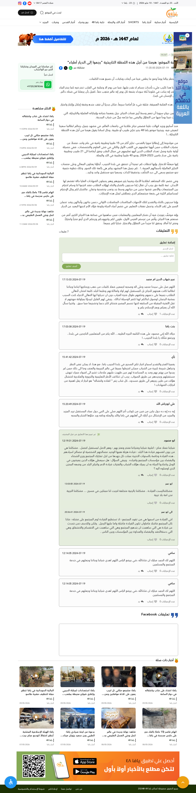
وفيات (55, 22)
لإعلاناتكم (52, 789)
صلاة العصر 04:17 (44, 3)
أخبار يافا (146, 22)
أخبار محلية (160, 22)
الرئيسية (173, 22)
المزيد (44, 22)
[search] (50, 13)
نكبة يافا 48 (98, 22)
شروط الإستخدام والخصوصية (31, 789)
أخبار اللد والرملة (116, 22)
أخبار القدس (68, 22)
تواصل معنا (66, 789)
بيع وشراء (83, 22)
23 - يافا (129, 3)
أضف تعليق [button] (71, 266)
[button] (187, 35)
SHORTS (133, 22)
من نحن (78, 789)
